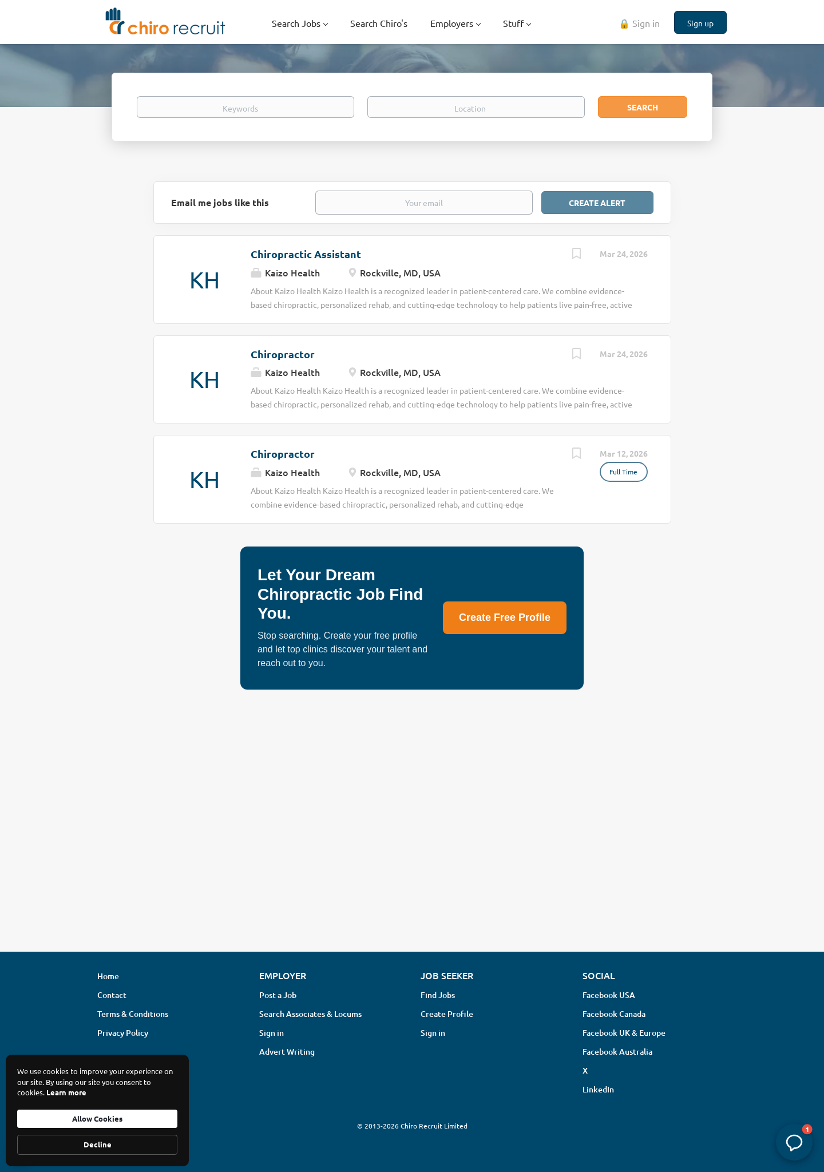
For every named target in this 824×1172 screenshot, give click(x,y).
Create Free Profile (504, 617)
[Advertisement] (412, 852)
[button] (794, 1142)
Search (642, 107)
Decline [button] (98, 1144)
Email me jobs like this (220, 202)
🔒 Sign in (639, 23)
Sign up (700, 23)
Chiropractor (283, 354)
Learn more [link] (66, 1092)
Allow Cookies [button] (97, 1118)
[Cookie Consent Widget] (97, 1110)
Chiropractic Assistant (306, 253)
